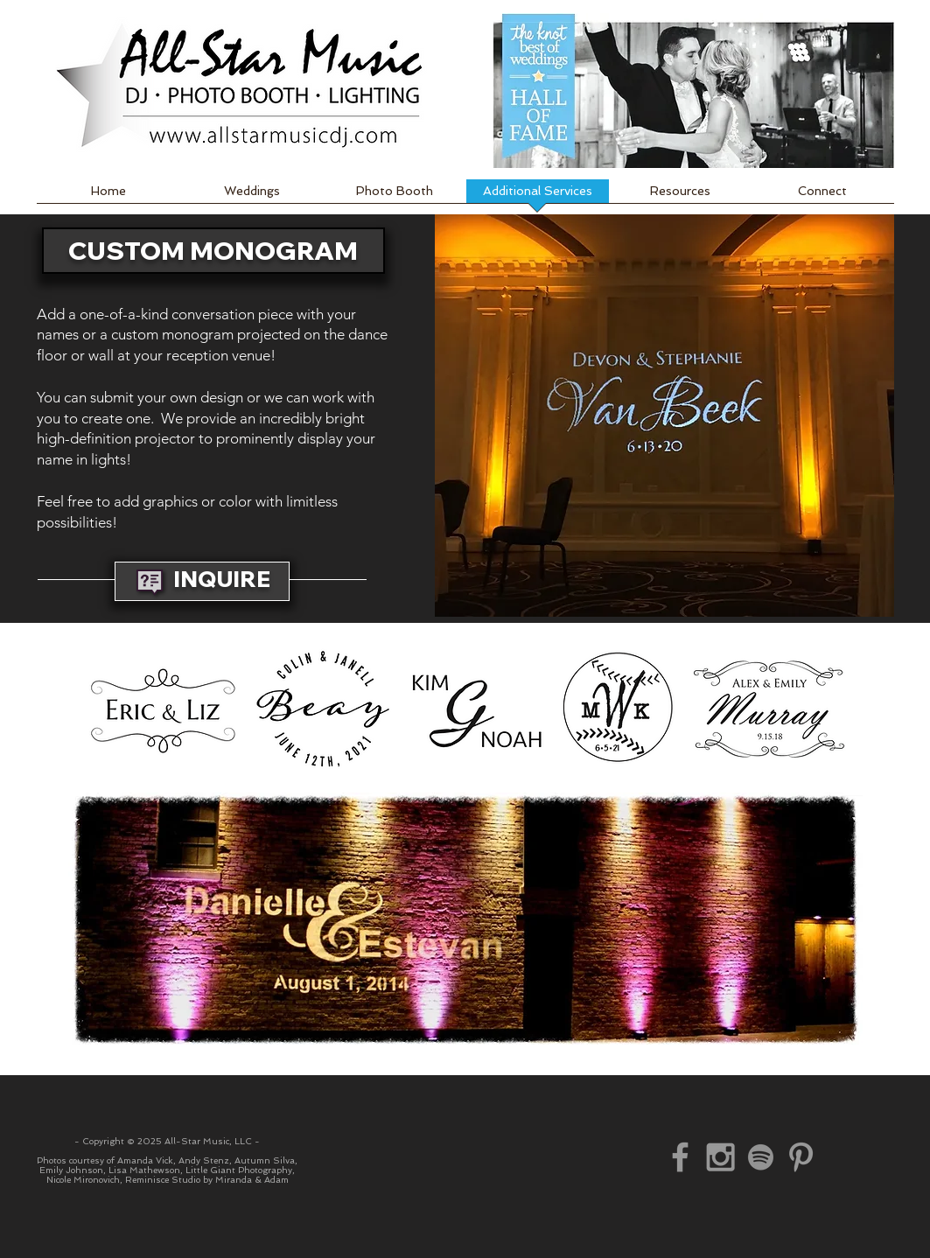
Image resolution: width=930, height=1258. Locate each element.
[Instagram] (720, 1157)
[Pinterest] (801, 1157)
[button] (664, 415)
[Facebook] (680, 1157)
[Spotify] (760, 1157)
